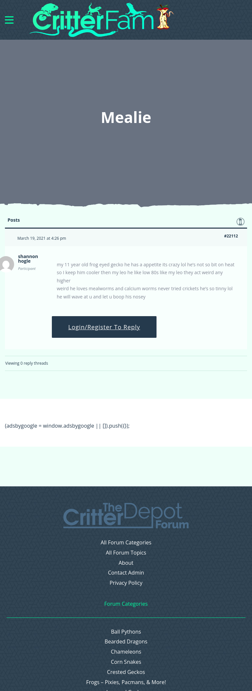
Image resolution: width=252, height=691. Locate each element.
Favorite (240, 222)
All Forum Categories (126, 542)
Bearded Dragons (126, 641)
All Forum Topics (126, 552)
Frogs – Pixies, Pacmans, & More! (126, 682)
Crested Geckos (126, 672)
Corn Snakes (126, 662)
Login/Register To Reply (104, 327)
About (125, 562)
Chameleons (126, 651)
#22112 (231, 236)
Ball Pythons (126, 631)
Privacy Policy (126, 582)
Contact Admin (126, 572)
